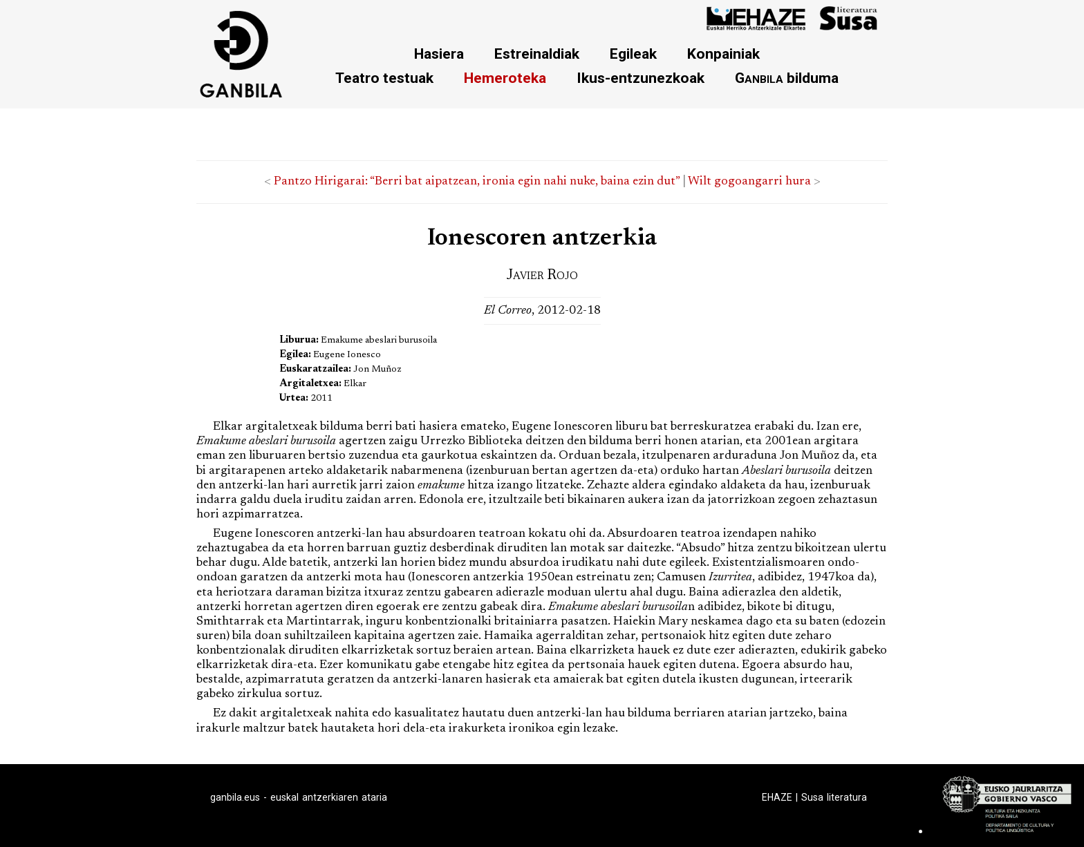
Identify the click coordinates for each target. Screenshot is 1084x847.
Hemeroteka (505, 77)
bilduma (787, 77)
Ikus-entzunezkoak (640, 77)
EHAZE (777, 797)
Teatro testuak (384, 77)
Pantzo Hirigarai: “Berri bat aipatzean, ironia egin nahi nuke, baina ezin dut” (477, 181)
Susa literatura (834, 797)
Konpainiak (723, 53)
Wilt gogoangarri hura (749, 181)
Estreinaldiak (536, 53)
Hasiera (439, 53)
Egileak (633, 53)
